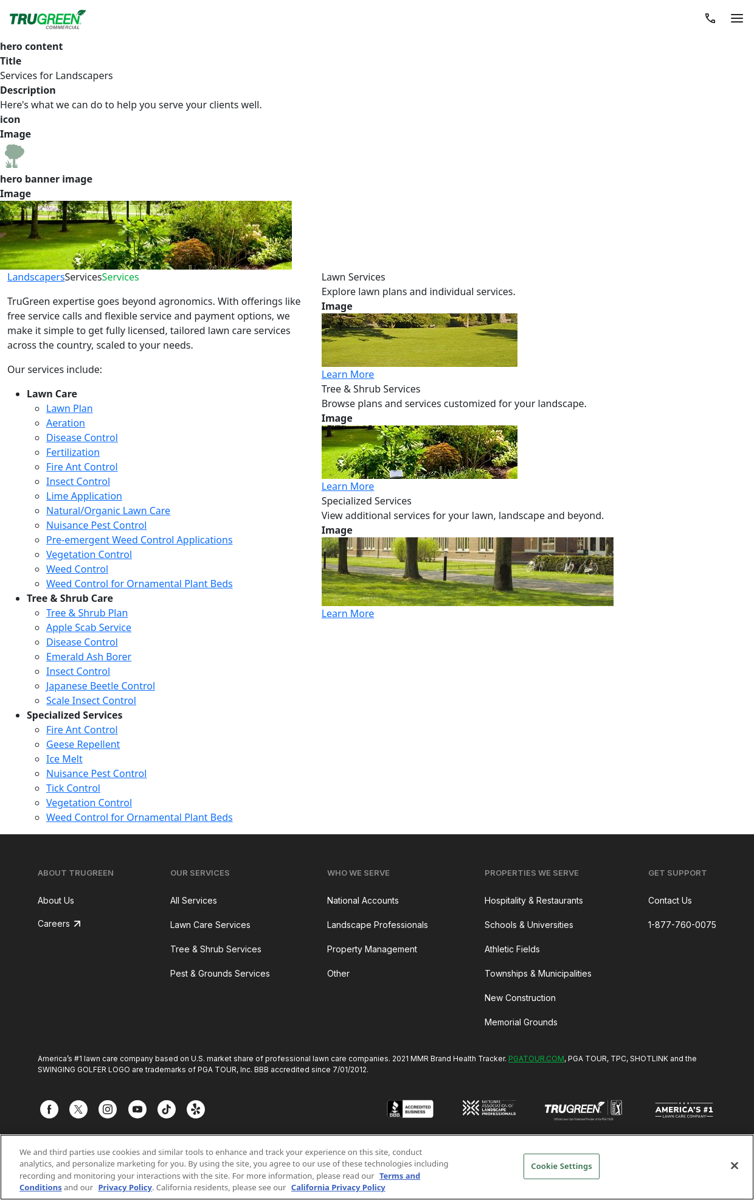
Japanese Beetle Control (100, 685)
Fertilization (73, 452)
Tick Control (73, 788)
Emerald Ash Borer (88, 656)
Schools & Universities (529, 924)
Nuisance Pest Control (96, 525)
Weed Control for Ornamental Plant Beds (139, 583)
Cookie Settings (561, 1165)
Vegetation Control (89, 554)
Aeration (65, 423)
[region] (377, 1167)
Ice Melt (64, 759)
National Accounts (363, 900)
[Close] (734, 1165)
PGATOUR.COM (536, 1058)
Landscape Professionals (377, 924)
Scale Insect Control (91, 700)
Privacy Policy (125, 1187)
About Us (56, 900)
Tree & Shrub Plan (87, 612)
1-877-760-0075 (682, 924)
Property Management (372, 949)
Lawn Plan (69, 408)
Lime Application (84, 496)
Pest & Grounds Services (220, 973)
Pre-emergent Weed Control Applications (139, 539)
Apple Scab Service (88, 627)
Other (338, 973)
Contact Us (670, 900)
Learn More (348, 374)
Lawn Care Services (210, 924)
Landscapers (36, 277)
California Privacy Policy (338, 1187)
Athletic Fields (512, 949)
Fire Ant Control (82, 466)
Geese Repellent (83, 744)
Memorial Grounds (521, 1022)
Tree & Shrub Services (215, 949)
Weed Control (77, 569)
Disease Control (82, 437)
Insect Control (78, 481)
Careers (54, 923)
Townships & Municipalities (538, 973)
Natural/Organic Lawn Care (108, 510)
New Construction (520, 997)
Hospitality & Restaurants (534, 900)
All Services (193, 900)
